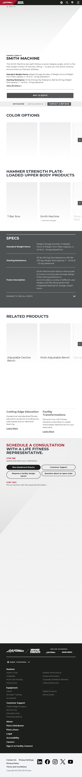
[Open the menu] (78, 2)
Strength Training (14, 695)
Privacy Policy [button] (12, 763)
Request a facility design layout (23, 474)
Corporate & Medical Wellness (55, 680)
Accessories (11, 698)
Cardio (9, 691)
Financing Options (14, 717)
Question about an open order (59, 473)
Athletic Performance (52, 673)
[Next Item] (80, 140)
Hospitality (10, 676)
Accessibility (12, 738)
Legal (9, 734)
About (9, 721)
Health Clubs (12, 673)
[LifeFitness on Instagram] (55, 763)
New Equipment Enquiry (23, 467)
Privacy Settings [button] (26, 760)
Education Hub (13, 713)
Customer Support (58, 467)
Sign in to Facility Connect (19, 746)
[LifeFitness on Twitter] (62, 763)
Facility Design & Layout (16, 707)
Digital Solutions (50, 691)
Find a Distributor (15, 726)
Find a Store (12, 730)
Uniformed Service (51, 683)
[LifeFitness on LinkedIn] (39, 763)
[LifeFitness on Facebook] (47, 763)
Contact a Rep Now (59, 104)
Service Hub (11, 710)
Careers (10, 742)
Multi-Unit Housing (14, 680)
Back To (11, 7)
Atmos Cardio (48, 695)
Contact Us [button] (11, 760)
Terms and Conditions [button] (16, 767)
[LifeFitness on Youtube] (70, 763)
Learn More (12, 428)
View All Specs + (14, 86)
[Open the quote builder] (72, 2)
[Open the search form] (67, 2)
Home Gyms (11, 683)
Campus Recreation (51, 676)
